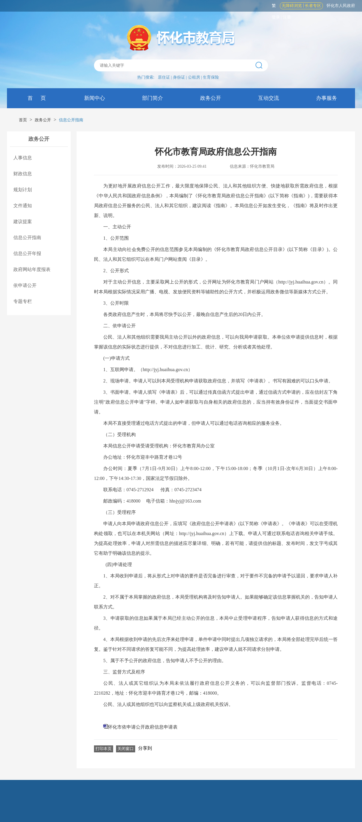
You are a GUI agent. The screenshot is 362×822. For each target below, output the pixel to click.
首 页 (36, 98)
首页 (23, 120)
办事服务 (326, 98)
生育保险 (211, 77)
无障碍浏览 (292, 5)
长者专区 (313, 5)
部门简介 (152, 98)
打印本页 (103, 749)
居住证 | (165, 77)
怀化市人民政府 (341, 5)
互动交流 (268, 98)
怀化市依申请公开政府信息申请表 (143, 727)
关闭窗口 (125, 749)
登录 (276, 17)
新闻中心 (94, 98)
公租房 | (195, 77)
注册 (287, 17)
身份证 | (180, 77)
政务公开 (210, 98)
